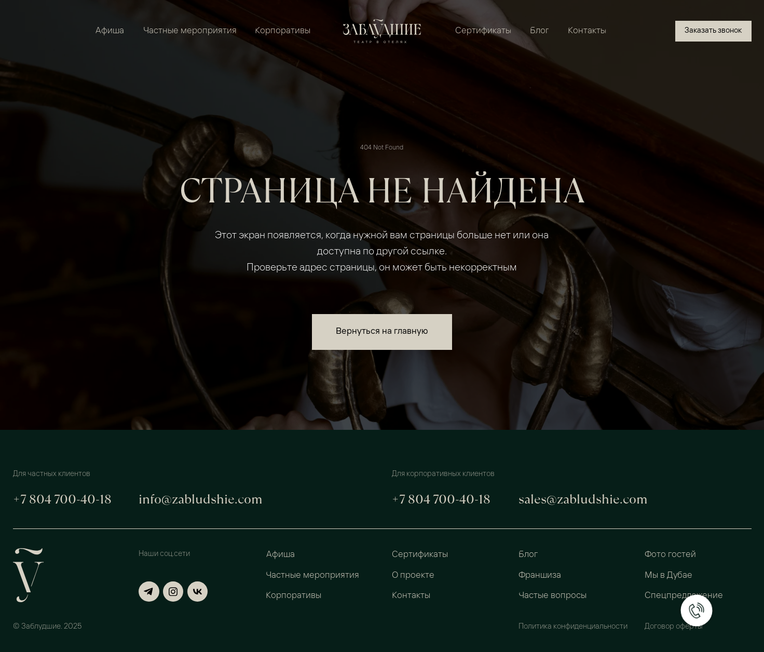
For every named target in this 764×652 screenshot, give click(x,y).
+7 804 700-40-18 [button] (62, 499)
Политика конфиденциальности (573, 627)
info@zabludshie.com (201, 499)
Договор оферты (674, 627)
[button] (713, 31)
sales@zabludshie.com (583, 499)
